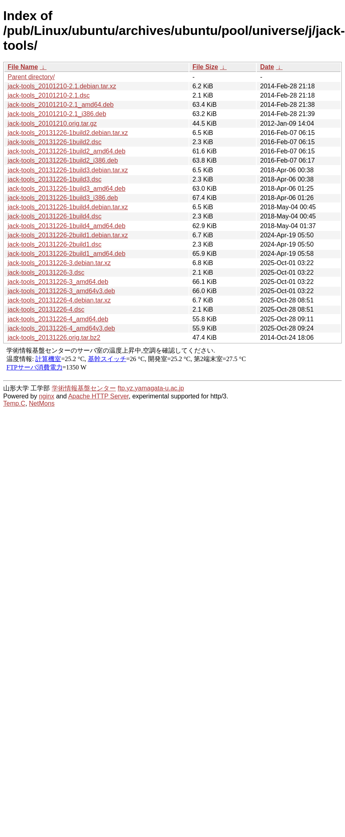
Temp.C (14, 403)
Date (267, 66)
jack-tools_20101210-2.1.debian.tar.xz (62, 86)
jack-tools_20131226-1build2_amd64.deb (67, 151)
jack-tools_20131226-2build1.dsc (54, 244)
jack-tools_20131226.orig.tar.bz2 (54, 337)
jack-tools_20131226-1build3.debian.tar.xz (68, 170)
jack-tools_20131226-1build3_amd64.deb (67, 188)
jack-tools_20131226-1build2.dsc (54, 142)
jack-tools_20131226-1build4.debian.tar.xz (68, 207)
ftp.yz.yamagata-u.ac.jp (151, 388)
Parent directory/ (31, 76)
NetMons (42, 403)
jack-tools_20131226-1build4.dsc (54, 216)
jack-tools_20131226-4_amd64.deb (58, 319)
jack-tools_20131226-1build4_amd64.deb (67, 226)
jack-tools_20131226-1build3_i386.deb (63, 197)
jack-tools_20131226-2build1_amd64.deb (67, 253)
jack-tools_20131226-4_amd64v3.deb (61, 328)
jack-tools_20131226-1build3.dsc (54, 179)
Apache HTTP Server (98, 396)
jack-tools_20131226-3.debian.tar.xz (59, 262)
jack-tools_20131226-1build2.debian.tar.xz (68, 132)
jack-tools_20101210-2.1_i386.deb (57, 113)
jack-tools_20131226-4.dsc (46, 309)
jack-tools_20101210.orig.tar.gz (52, 123)
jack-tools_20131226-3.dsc (46, 272)
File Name (23, 66)
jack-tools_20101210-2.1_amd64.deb (61, 104)
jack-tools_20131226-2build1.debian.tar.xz (68, 235)
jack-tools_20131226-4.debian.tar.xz (59, 300)
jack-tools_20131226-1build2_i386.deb (63, 160)
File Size (205, 66)
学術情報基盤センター (84, 388)
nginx (46, 396)
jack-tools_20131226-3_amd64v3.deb (61, 291)
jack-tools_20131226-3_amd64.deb (58, 281)
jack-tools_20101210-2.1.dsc (49, 95)
